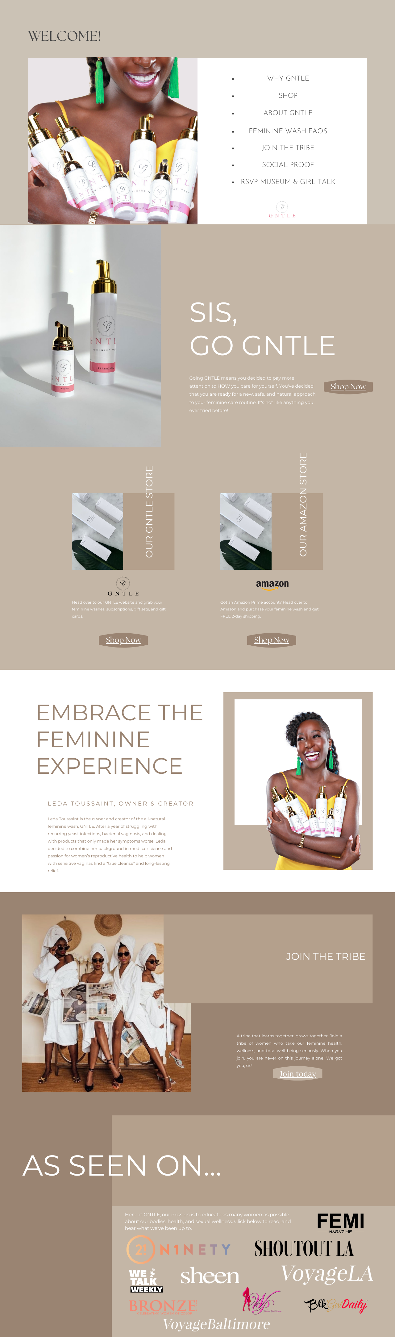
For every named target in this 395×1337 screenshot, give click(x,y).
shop (288, 96)
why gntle (288, 78)
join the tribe (288, 148)
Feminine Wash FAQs (288, 131)
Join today (298, 1074)
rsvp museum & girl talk (288, 182)
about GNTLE (288, 113)
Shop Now (348, 387)
